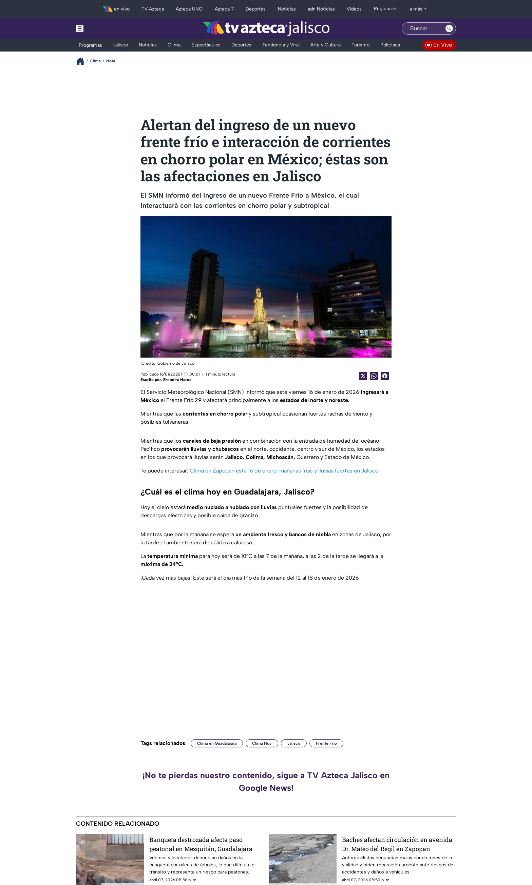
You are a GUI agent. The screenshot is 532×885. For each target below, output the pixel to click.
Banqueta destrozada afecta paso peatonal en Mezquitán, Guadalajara (200, 844)
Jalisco (293, 743)
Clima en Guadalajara (216, 743)
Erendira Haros (177, 379)
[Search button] (449, 28)
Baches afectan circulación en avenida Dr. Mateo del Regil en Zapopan (397, 844)
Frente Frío (326, 743)
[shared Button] (374, 376)
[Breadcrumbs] (83, 61)
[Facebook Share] (385, 376)
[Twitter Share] (363, 376)
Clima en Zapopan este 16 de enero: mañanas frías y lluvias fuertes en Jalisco (284, 470)
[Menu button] (103, 28)
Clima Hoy (262, 743)
